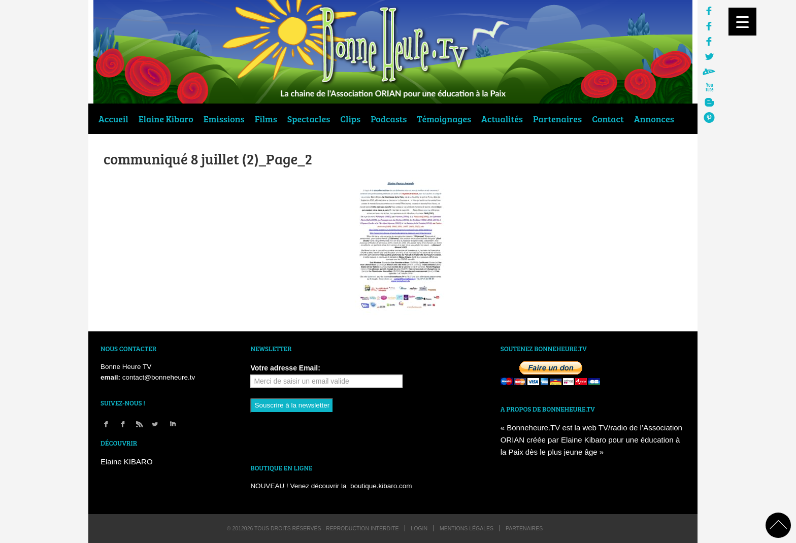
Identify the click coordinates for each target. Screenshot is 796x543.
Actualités (502, 119)
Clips (350, 119)
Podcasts (389, 119)
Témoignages (444, 119)
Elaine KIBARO (127, 461)
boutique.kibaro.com (381, 486)
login (419, 528)
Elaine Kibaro (166, 119)
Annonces (654, 119)
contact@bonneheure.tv (158, 377)
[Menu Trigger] (742, 22)
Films (266, 119)
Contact (608, 119)
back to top (778, 525)
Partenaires (557, 119)
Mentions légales (466, 528)
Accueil (113, 119)
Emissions (224, 119)
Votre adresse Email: (285, 368)
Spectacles (308, 119)
